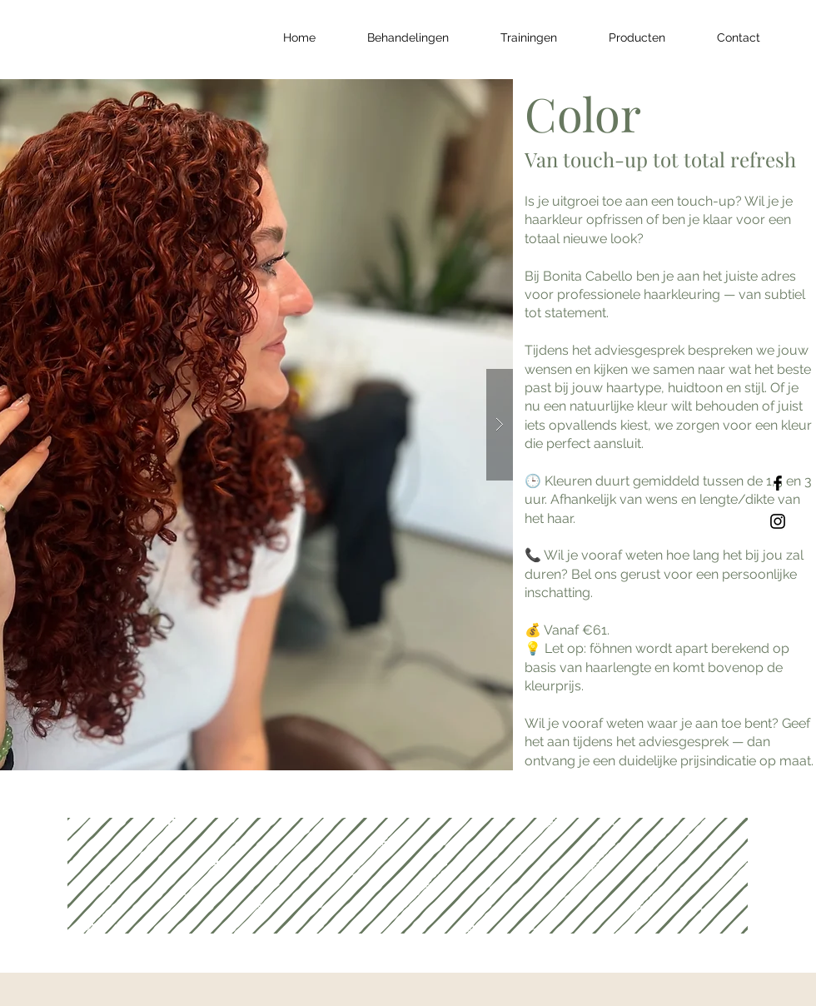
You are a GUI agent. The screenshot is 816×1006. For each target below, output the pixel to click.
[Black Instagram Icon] (778, 521)
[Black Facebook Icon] (778, 483)
